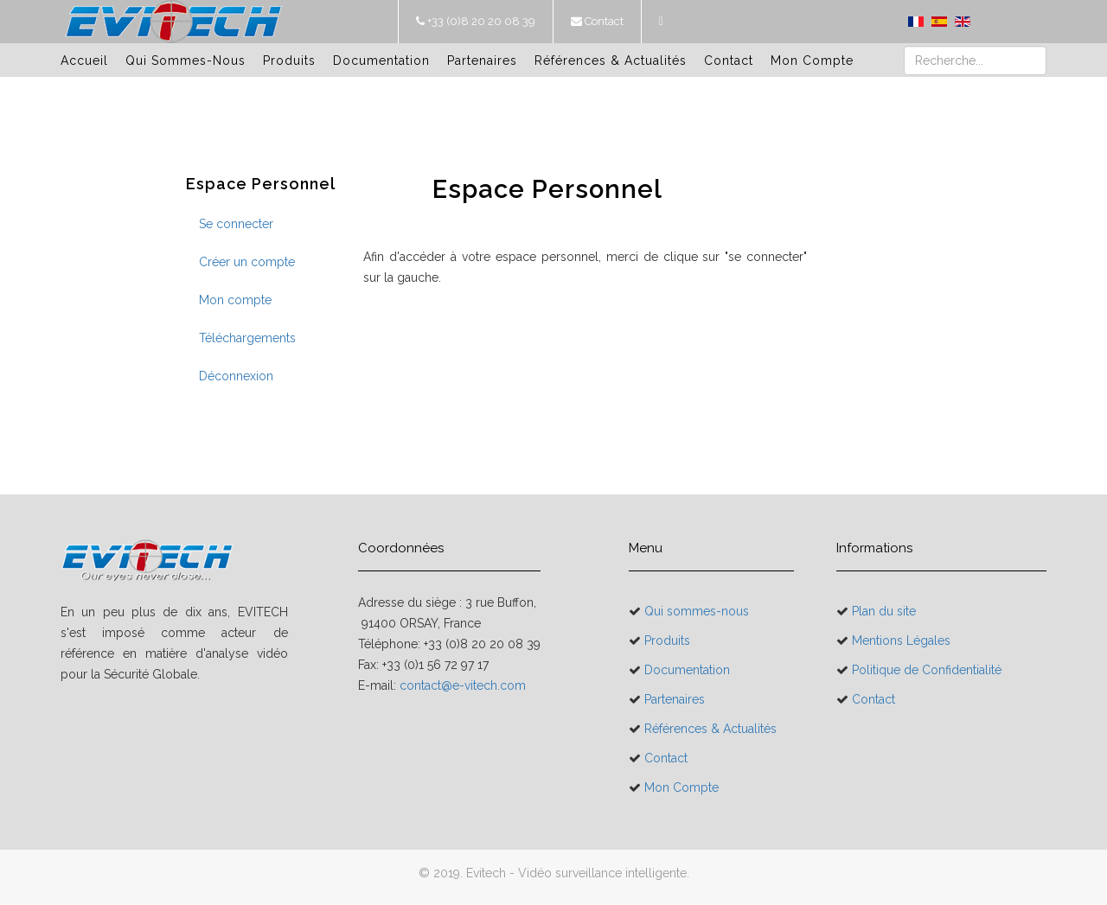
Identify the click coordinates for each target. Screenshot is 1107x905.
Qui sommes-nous (185, 60)
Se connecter (236, 224)
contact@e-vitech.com (463, 685)
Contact (603, 21)
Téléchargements (247, 338)
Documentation (381, 60)
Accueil (84, 60)
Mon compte (235, 300)
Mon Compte (812, 60)
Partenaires (482, 60)
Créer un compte (247, 262)
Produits (289, 60)
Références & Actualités (610, 60)
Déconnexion (236, 376)
